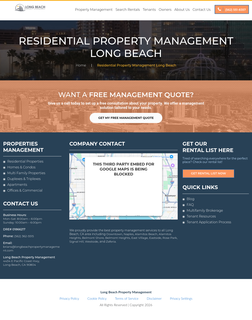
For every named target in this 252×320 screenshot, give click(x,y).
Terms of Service (126, 298)
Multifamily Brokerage (205, 211)
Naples (128, 234)
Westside (91, 241)
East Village (139, 238)
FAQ (190, 205)
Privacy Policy (69, 298)
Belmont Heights (117, 238)
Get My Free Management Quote (126, 118)
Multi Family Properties (26, 173)
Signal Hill (76, 241)
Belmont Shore (93, 238)
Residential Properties (25, 162)
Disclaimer (154, 298)
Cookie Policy (97, 298)
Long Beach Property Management (29, 10)
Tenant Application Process (209, 222)
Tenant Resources (201, 216)
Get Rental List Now (208, 173)
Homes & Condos (21, 167)
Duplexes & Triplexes (24, 179)
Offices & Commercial (25, 191)
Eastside (155, 238)
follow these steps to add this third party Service (121, 194)
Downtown (114, 234)
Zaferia (111, 241)
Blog (190, 199)
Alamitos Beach (146, 234)
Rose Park (170, 238)
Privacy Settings (181, 298)
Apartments (17, 185)
